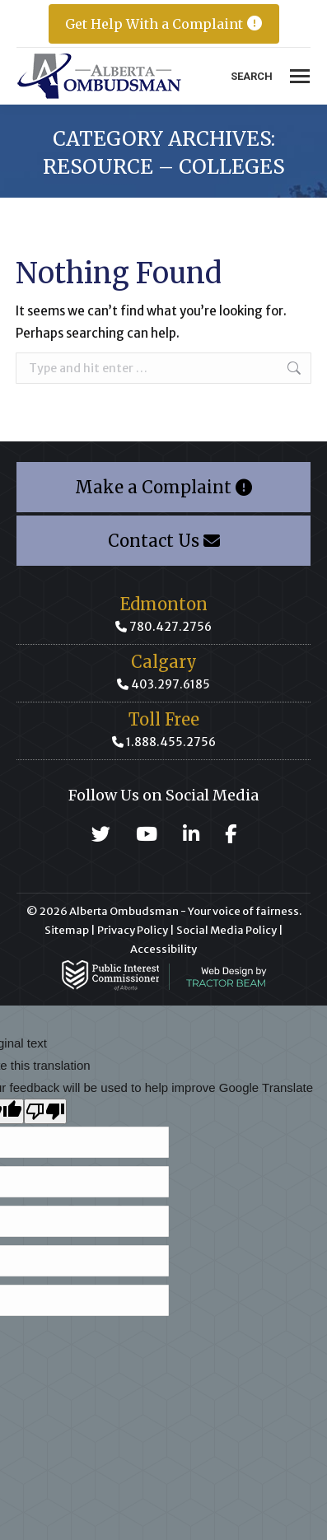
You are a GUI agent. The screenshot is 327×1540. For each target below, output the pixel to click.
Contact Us (164, 540)
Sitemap (66, 930)
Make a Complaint (163, 487)
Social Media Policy (226, 930)
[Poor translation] (45, 1111)
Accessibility (163, 949)
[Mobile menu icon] (300, 76)
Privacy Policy (132, 930)
